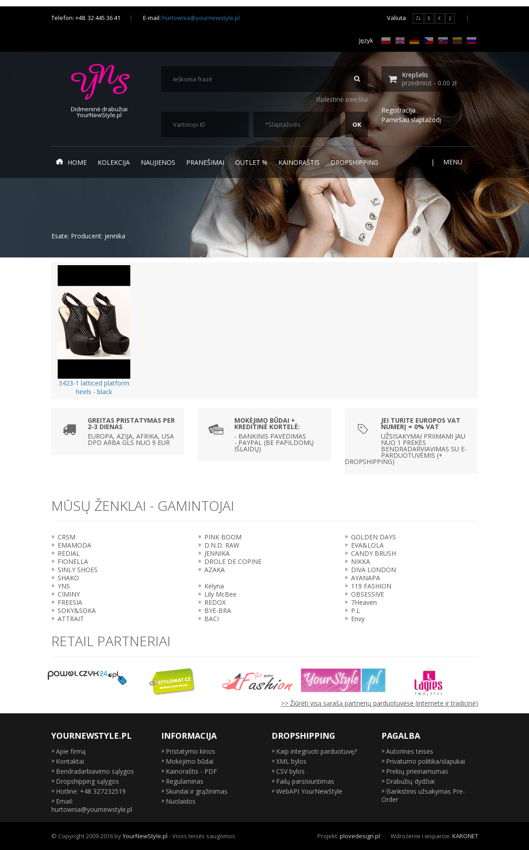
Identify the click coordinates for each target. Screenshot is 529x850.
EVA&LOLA (367, 545)
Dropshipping (354, 162)
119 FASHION (371, 586)
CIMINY (69, 594)
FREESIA (70, 602)
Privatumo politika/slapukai (425, 761)
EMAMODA (74, 545)
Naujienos (158, 162)
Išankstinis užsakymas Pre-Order (423, 795)
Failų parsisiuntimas (305, 781)
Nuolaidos (181, 801)
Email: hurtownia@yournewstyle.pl (91, 805)
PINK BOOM (223, 537)
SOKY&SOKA (77, 610)
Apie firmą (71, 751)
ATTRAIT (71, 618)
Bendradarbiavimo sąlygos (95, 771)
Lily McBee (220, 594)
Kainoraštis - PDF (191, 771)
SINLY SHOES (78, 569)
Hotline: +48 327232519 (91, 791)
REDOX (215, 602)
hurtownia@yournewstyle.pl (201, 18)
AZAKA (214, 569)
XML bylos (291, 761)
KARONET (465, 836)
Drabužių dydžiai (410, 781)
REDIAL (69, 553)
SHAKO (68, 577)
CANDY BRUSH (373, 553)
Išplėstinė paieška (342, 99)
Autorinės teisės (409, 751)
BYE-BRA (217, 610)
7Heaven (364, 602)
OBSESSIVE (367, 594)
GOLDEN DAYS (373, 537)
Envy (358, 618)
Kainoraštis (299, 162)
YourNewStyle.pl (145, 836)
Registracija (398, 110)
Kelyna (214, 586)
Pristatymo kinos (190, 751)
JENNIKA (217, 553)
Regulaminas (184, 781)
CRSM (66, 537)
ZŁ (418, 18)
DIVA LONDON (373, 569)
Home (71, 162)
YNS (64, 586)
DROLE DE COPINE (233, 561)
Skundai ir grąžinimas (196, 791)
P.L (355, 610)
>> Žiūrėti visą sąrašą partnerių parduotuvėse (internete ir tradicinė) (379, 703)
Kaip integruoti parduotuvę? (316, 751)
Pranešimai (205, 162)
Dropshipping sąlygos (87, 781)
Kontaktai (70, 761)
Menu (458, 162)
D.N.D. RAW (221, 545)
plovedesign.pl (360, 836)
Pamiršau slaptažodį (411, 119)
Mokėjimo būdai (189, 761)
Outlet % (251, 162)
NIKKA (360, 561)
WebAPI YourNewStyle (309, 791)
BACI (211, 618)
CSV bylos (290, 771)
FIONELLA (73, 561)
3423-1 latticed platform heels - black (94, 387)
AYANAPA (365, 577)
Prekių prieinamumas (417, 771)
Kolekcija (114, 162)
